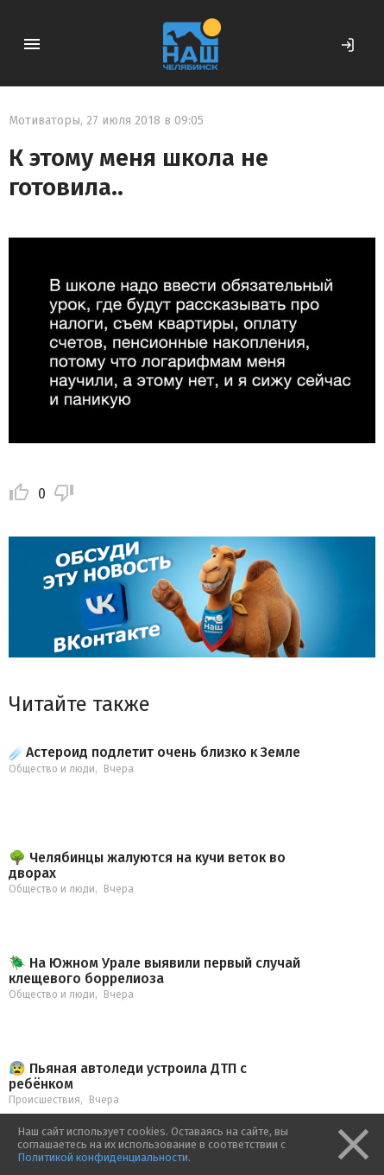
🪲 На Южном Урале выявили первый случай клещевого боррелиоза (154, 971)
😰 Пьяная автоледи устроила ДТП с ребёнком (128, 1076)
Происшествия (44, 1100)
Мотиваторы (44, 120)
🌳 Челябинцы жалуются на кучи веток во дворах (147, 865)
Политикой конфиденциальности (102, 1157)
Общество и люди (52, 769)
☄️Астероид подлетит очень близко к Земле (154, 752)
